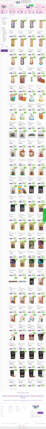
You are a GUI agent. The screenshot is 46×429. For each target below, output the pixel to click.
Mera (19, 158)
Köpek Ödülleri (4, 18)
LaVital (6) (3, 41)
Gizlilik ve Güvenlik (10, 412)
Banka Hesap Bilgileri (18, 409)
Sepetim (17, 411)
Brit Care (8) (3, 37)
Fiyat (2, 44)
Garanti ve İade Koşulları (10, 411)
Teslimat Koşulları (10, 407)
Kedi (1, 407)
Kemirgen (2, 412)
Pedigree (20, 195)
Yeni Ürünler (17, 408)
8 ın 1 (9, 29)
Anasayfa (17, 407)
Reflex (28, 213)
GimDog (10, 158)
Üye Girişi (44, 0)
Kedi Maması (2, 415)
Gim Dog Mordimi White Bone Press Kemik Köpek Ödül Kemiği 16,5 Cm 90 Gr (22, 289)
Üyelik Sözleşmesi (10, 408)
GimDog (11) (3, 40)
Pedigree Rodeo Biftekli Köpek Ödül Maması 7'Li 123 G (22, 197)
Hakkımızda (36, 0)
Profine (29, 195)
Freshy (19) (3, 30)
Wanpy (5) (3, 29)
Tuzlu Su (2, 410)
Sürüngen (2, 411)
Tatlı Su (2, 409)
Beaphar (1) (3, 36)
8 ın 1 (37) (3, 35)
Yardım (40, 0)
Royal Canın (10, 342)
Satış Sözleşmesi (10, 409)
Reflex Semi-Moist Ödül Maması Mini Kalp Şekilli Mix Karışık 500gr (22, 344)
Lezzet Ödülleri (4, 24)
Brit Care (29, 103)
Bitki (1, 414)
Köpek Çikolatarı (4, 23)
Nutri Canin (38, 158)
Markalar (3, 28)
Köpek (2, 408)
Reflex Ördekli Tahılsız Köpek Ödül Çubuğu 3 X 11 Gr (31, 252)
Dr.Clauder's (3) (4, 34)
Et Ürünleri (3, 19)
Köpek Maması (3, 416)
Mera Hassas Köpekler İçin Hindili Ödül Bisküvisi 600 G (22, 160)
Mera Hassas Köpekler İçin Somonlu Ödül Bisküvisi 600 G (31, 161)
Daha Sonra (26, 5)
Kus (1, 413)
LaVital (10, 305)
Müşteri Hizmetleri (18, 410)
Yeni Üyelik (24, 407)
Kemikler (3, 20)
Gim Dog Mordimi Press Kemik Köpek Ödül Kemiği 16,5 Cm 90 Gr (12, 289)
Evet (31, 5)
